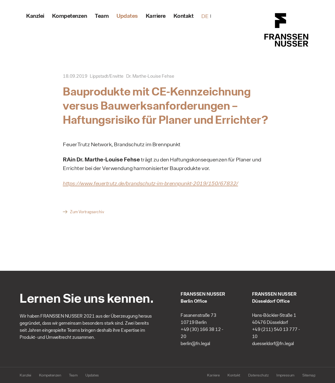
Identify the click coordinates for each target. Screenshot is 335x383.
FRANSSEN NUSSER (286, 30)
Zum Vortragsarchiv (87, 211)
